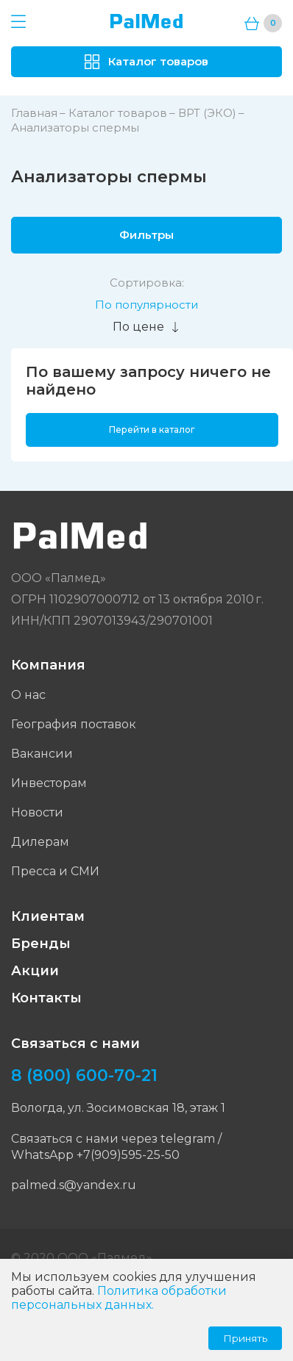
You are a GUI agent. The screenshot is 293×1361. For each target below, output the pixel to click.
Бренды (41, 944)
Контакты (46, 998)
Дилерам (40, 842)
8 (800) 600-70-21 (84, 1075)
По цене (146, 327)
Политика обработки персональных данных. (119, 1298)
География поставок (73, 724)
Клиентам (48, 916)
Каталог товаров (117, 113)
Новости (37, 812)
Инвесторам (49, 783)
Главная (34, 113)
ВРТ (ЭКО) (207, 113)
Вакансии (42, 754)
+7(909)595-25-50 (128, 1155)
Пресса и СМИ (55, 871)
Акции (35, 971)
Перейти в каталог (152, 429)
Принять (245, 1338)
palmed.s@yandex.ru (73, 1185)
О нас (28, 695)
